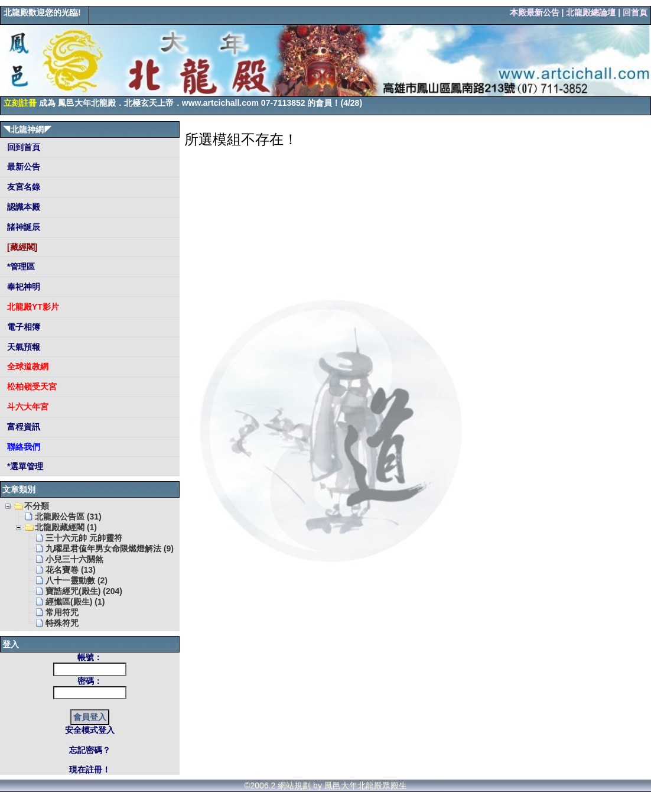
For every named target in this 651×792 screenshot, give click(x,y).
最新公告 (22, 166)
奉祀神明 (22, 286)
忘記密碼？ (89, 750)
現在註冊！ (89, 769)
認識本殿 (22, 207)
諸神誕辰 (22, 227)
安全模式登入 (90, 730)
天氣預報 (22, 347)
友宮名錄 (22, 186)
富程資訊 (22, 426)
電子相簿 (22, 327)
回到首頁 (22, 147)
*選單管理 (24, 466)
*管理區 (20, 266)
